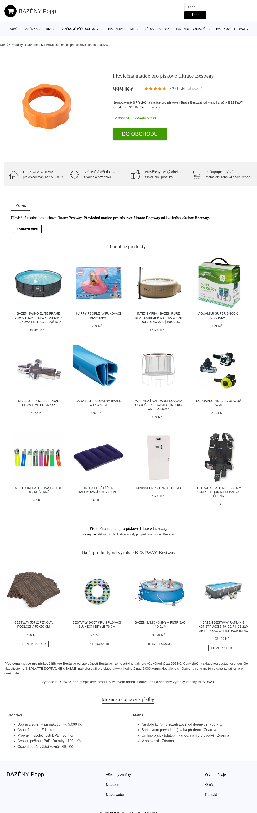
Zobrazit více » (150, 107)
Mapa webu (115, 794)
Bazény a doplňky (38, 28)
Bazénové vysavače (191, 28)
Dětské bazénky (157, 28)
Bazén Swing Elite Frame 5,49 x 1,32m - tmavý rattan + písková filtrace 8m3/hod (38, 317)
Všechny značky (118, 775)
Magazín (112, 784)
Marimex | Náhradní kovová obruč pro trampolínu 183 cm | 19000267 (158, 405)
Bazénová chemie (121, 28)
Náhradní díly (34, 45)
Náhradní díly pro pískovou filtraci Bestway (146, 534)
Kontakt (211, 794)
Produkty (17, 45)
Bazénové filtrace (231, 28)
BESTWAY (235, 102)
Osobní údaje (215, 775)
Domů (13, 28)
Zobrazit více (27, 229)
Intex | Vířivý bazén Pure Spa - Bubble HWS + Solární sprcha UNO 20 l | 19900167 (158, 317)
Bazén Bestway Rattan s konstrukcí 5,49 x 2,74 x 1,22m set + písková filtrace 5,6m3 (223, 626)
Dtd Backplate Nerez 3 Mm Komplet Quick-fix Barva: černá (218, 492)
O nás (210, 784)
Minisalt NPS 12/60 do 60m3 (158, 488)
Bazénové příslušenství (80, 28)
